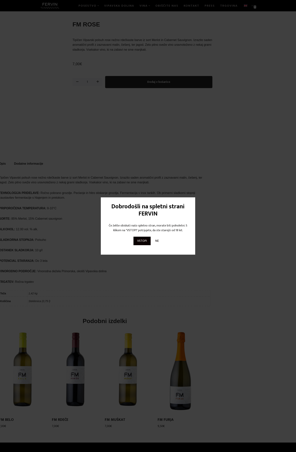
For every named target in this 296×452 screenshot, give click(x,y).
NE (157, 240)
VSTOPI (142, 240)
